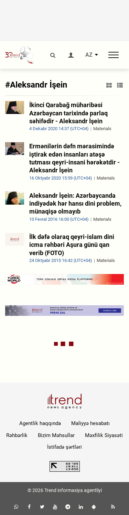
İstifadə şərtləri (64, 447)
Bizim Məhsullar (56, 435)
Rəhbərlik (17, 435)
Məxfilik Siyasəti (104, 435)
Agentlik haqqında (40, 423)
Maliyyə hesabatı (90, 423)
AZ (89, 55)
